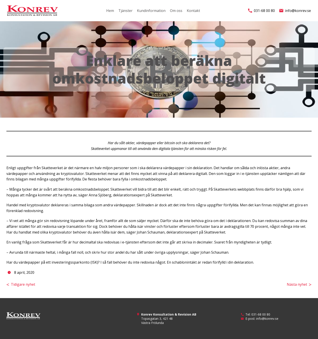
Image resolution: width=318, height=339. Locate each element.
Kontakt (193, 10)
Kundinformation (151, 10)
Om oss (176, 10)
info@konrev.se (295, 10)
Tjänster (125, 10)
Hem (110, 10)
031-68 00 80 (261, 10)
